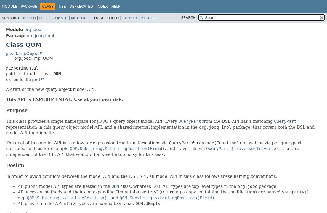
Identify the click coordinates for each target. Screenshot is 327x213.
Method (79, 18)
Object (33, 79)
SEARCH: (189, 18)
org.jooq (32, 29)
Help (116, 6)
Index (102, 6)
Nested (28, 18)
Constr (60, 18)
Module (9, 6)
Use (62, 6)
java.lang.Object (23, 53)
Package (29, 6)
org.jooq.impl (40, 35)
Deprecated (81, 6)
